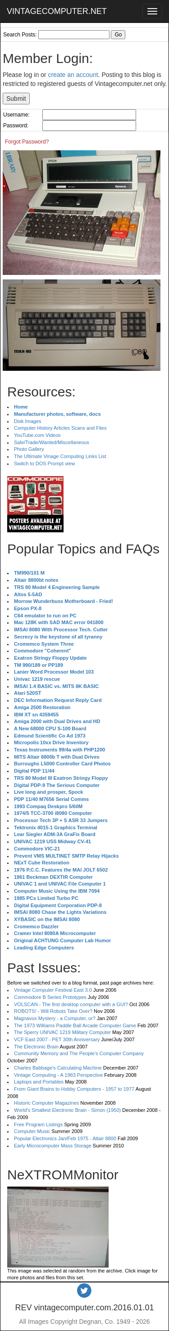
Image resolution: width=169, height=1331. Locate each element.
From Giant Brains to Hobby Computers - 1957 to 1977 (74, 1089)
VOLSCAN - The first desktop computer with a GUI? (71, 1004)
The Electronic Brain (36, 1046)
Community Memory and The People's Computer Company (79, 1053)
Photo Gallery (29, 449)
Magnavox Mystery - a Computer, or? (55, 1018)
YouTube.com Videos (37, 435)
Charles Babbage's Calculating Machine (58, 1067)
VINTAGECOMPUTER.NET (57, 11)
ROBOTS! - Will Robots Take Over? (53, 1011)
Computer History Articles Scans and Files (60, 428)
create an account (73, 74)
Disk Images (27, 421)
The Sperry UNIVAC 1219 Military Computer (62, 1032)
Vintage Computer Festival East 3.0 (53, 990)
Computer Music (32, 1131)
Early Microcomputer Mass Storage (52, 1145)
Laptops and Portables (39, 1081)
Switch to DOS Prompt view (44, 463)
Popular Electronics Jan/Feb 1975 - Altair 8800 (65, 1138)
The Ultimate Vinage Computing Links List (60, 456)
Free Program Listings (38, 1124)
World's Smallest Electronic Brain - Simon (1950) (67, 1110)
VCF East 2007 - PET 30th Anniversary (57, 1039)
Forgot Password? (27, 142)
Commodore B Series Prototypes (50, 997)
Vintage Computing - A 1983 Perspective (58, 1075)
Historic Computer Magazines (46, 1103)
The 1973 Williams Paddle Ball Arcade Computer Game (75, 1025)
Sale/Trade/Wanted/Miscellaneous (51, 442)
